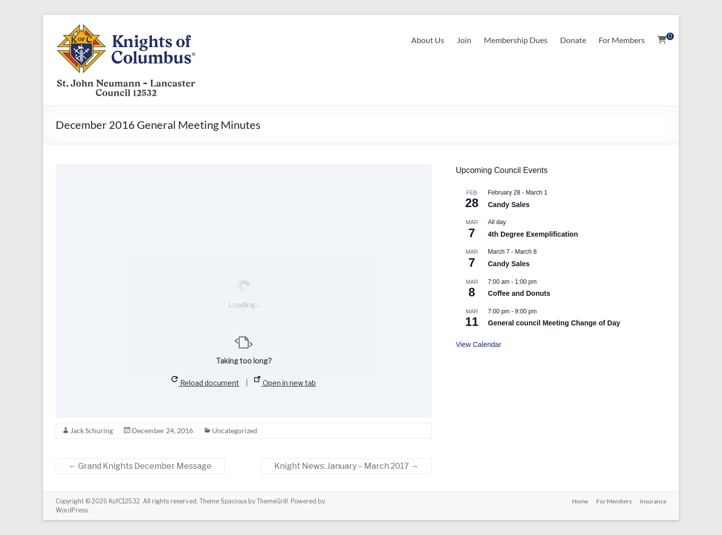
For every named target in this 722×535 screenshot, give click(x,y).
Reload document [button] (205, 381)
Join (464, 40)
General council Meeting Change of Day (554, 323)
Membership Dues (516, 40)
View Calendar (478, 344)
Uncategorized (234, 430)
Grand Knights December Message (140, 466)
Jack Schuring (91, 430)
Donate (573, 40)
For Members (622, 40)
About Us (427, 40)
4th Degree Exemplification (533, 234)
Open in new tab (285, 381)
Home (580, 501)
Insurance (653, 501)
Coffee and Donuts (519, 293)
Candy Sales (508, 205)
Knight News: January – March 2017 (346, 466)
